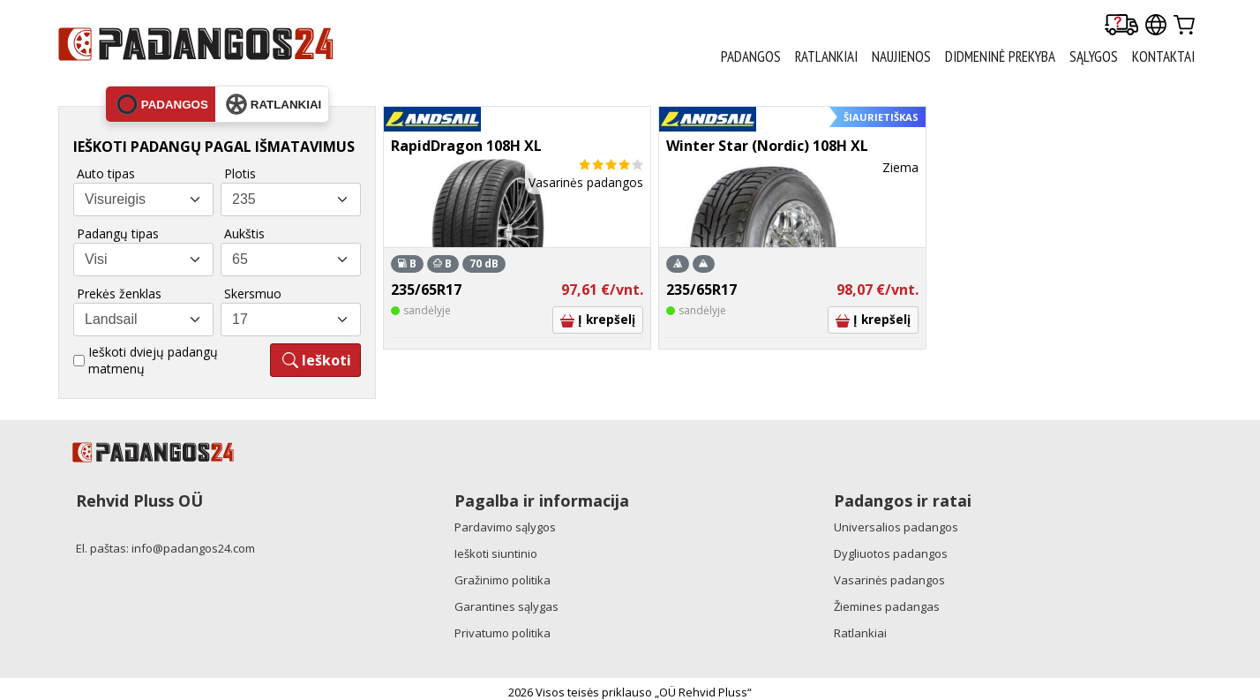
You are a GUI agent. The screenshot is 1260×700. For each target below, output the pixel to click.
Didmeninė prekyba (1000, 56)
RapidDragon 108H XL (466, 145)
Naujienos (901, 56)
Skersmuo (252, 293)
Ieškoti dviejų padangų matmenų (153, 360)
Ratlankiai (860, 633)
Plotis (240, 173)
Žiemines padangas (887, 606)
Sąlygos (1093, 56)
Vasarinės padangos (889, 580)
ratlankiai (273, 104)
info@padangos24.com (193, 548)
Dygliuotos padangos (891, 553)
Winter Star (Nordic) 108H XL (767, 145)
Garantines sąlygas (506, 606)
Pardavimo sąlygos (505, 527)
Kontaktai (1163, 56)
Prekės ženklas (119, 293)
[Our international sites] (1156, 26)
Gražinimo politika (502, 580)
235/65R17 (426, 289)
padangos (162, 104)
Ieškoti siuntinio (495, 553)
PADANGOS (751, 56)
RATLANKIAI (826, 56)
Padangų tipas (118, 233)
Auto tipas (106, 173)
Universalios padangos (896, 527)
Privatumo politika (502, 633)
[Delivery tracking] (1121, 26)
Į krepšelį (597, 319)
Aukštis (244, 233)
